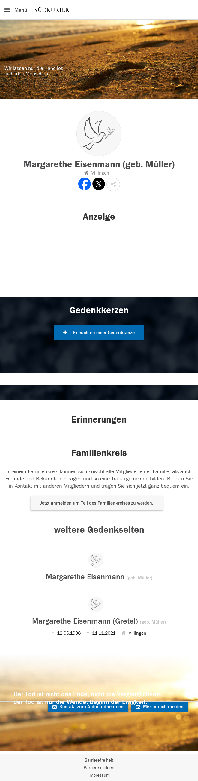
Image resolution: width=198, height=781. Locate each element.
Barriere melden (99, 767)
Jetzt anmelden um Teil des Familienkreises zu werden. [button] (96, 503)
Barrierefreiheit (99, 760)
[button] (113, 184)
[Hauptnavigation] (99, 9)
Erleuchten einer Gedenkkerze (99, 332)
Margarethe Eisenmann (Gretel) (99, 621)
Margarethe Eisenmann (99, 576)
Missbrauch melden (160, 706)
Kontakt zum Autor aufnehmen (88, 706)
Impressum (99, 775)
